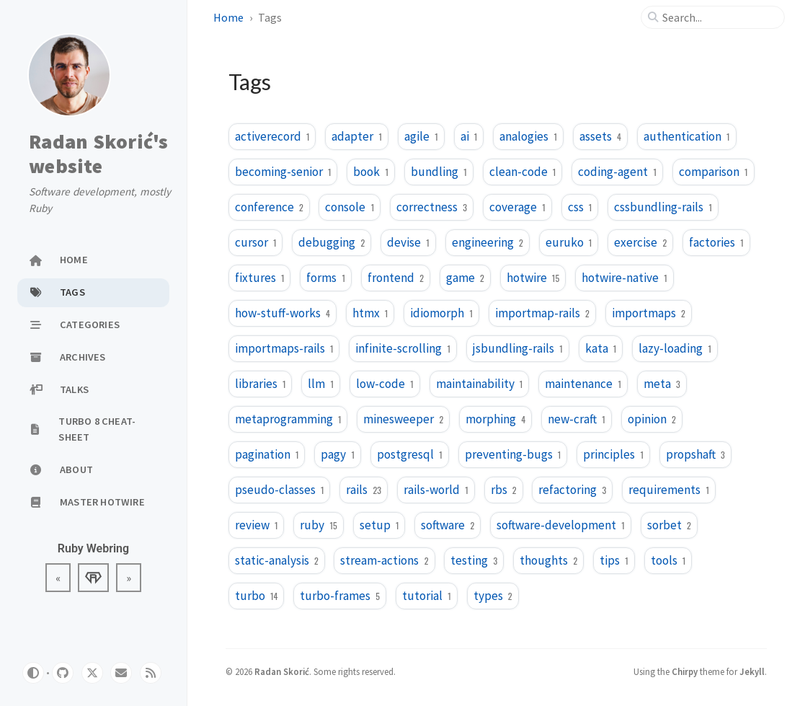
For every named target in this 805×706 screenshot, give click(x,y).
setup (379, 525)
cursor (256, 242)
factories (716, 242)
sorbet (669, 525)
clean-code (522, 172)
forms (325, 278)
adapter (357, 136)
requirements (668, 490)
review (256, 525)
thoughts (548, 560)
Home (228, 17)
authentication (687, 136)
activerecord (272, 136)
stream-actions (384, 560)
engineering (487, 242)
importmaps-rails (284, 348)
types (492, 596)
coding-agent (617, 172)
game (465, 278)
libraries (260, 384)
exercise (640, 242)
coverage (517, 207)
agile (421, 136)
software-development (561, 525)
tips (614, 560)
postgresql (409, 454)
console (349, 207)
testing (473, 560)
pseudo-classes (279, 490)
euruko (569, 242)
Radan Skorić (281, 671)
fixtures (260, 278)
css (580, 207)
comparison (713, 172)
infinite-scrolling (402, 348)
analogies (528, 136)
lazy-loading (675, 348)
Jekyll (752, 671)
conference (269, 207)
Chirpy (685, 671)
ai (469, 136)
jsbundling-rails (518, 348)
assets (600, 136)
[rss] (151, 673)
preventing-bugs (513, 454)
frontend (396, 278)
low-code (385, 384)
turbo (256, 596)
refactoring (572, 490)
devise (408, 242)
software (447, 525)
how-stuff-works (282, 313)
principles (613, 454)
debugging (331, 242)
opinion (652, 419)
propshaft (695, 454)
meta (662, 384)
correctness (431, 207)
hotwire (533, 278)
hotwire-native (624, 278)
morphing (495, 419)
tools (668, 560)
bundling (439, 172)
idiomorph (441, 313)
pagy (338, 454)
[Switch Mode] (33, 673)
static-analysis (277, 560)
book (370, 172)
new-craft (576, 419)
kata (601, 348)
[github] (63, 673)
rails (363, 490)
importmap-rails (542, 313)
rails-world (436, 490)
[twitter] (92, 673)
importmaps (648, 313)
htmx (370, 313)
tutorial (426, 596)
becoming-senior (283, 172)
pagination (267, 454)
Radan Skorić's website (99, 153)
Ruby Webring (93, 548)
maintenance (583, 384)
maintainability (479, 384)
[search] (718, 17)
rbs (504, 490)
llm (321, 384)
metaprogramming (288, 419)
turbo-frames (340, 596)
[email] (121, 673)
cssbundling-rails (663, 207)
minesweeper (403, 419)
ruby (318, 525)
